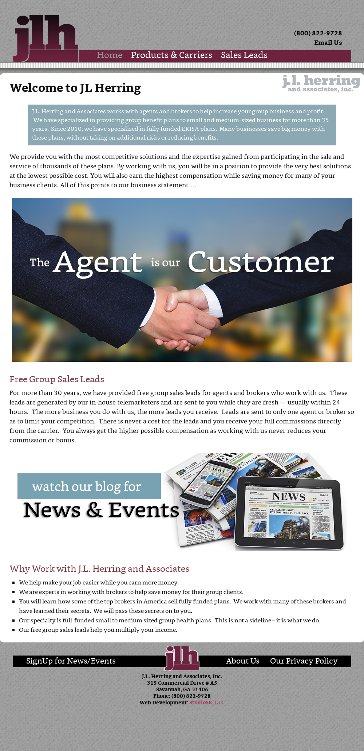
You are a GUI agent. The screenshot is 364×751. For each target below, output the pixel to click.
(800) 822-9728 (318, 34)
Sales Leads (244, 56)
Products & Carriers (171, 56)
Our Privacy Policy (304, 662)
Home (109, 56)
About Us (243, 662)
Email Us (328, 43)
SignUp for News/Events (71, 662)
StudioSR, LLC (207, 703)
